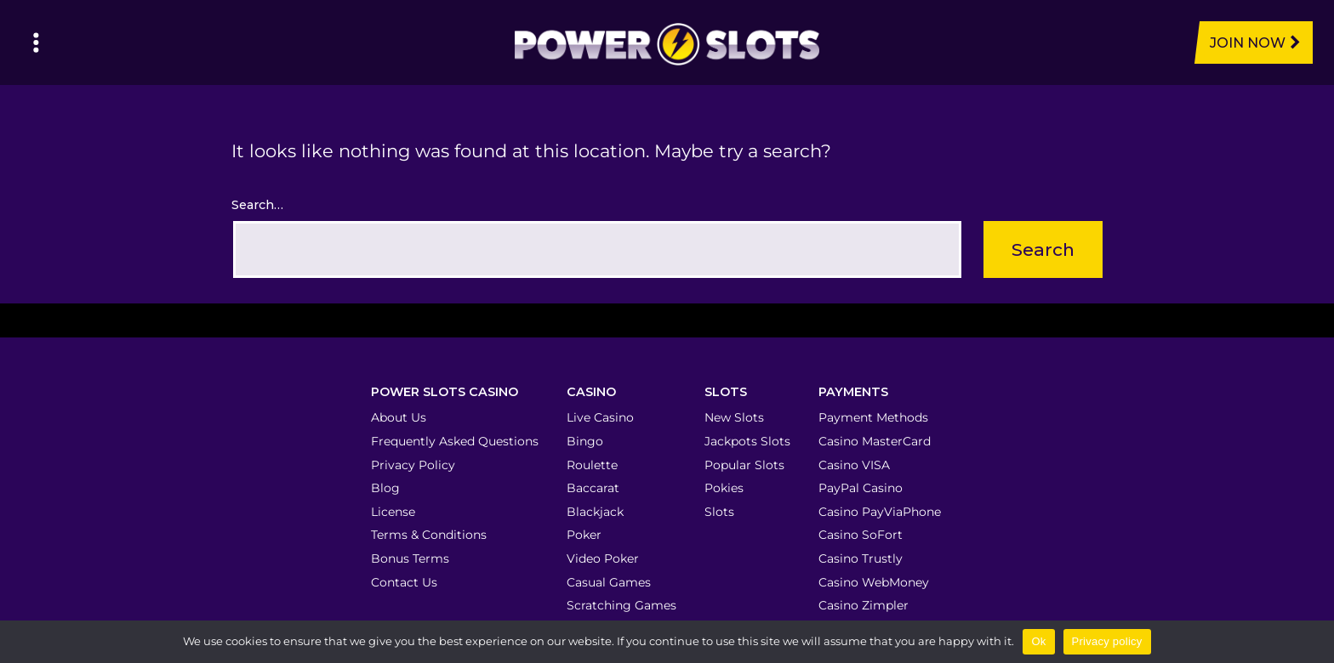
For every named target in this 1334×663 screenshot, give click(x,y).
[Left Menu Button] (36, 42)
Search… (257, 204)
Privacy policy (1107, 641)
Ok (1038, 641)
